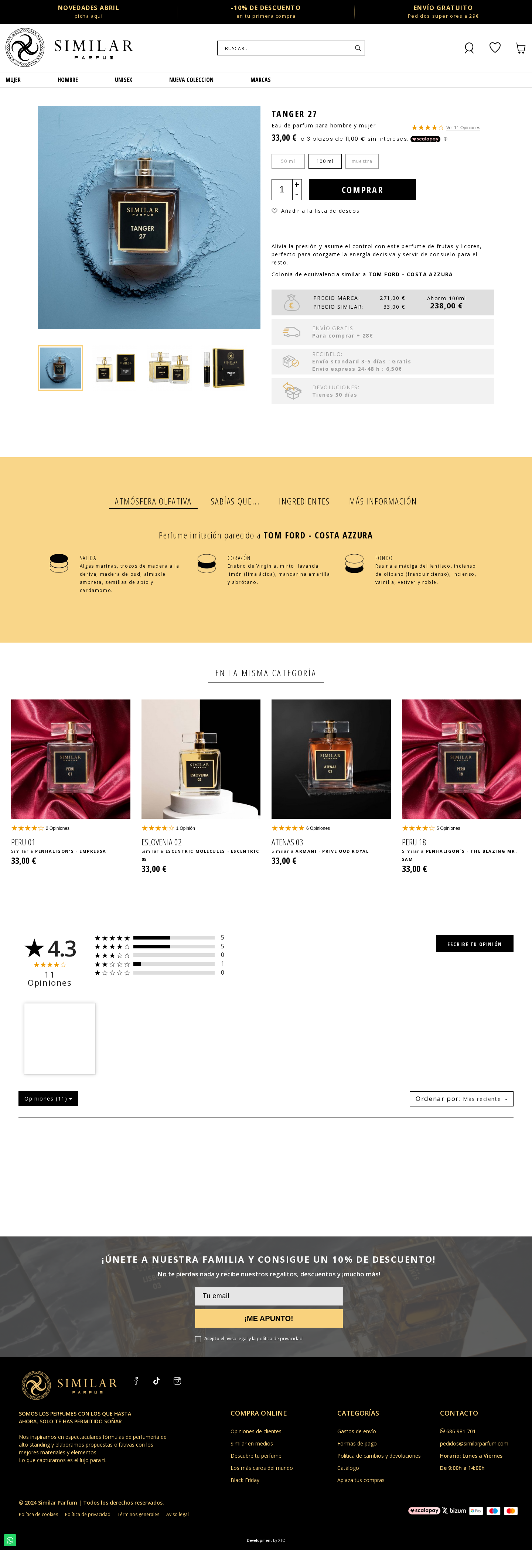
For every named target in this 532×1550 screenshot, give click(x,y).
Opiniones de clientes (256, 1431)
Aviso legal (177, 1514)
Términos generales (138, 1514)
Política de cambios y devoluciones (379, 1455)
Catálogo (348, 1467)
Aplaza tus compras (361, 1480)
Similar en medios (252, 1443)
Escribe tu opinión (474, 944)
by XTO (279, 1540)
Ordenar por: (438, 1098)
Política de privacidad (87, 1514)
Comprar (362, 190)
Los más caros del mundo (262, 1467)
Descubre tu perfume (256, 1455)
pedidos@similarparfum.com (474, 1443)
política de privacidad (280, 1338)
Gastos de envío (356, 1431)
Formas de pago (357, 1443)
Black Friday (245, 1480)
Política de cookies (38, 1514)
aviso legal (236, 1338)
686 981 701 (461, 1431)
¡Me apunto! (268, 1318)
